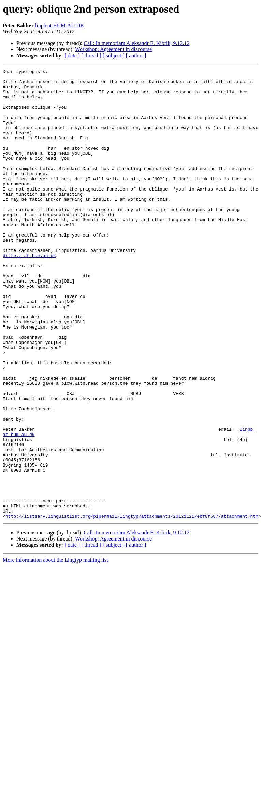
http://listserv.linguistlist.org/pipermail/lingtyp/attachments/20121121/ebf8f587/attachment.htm (131, 606)
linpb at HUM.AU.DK (59, 25)
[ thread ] (91, 55)
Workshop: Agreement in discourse (113, 49)
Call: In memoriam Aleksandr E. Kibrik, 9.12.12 (136, 43)
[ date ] (72, 55)
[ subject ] (114, 55)
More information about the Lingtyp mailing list (55, 650)
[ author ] (136, 55)
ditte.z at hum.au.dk (29, 293)
